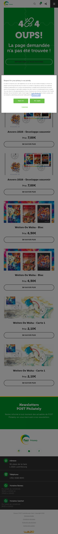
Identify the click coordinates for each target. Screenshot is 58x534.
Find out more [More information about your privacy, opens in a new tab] (36, 95)
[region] (28, 94)
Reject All (21, 101)
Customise (25, 107)
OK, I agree (37, 101)
